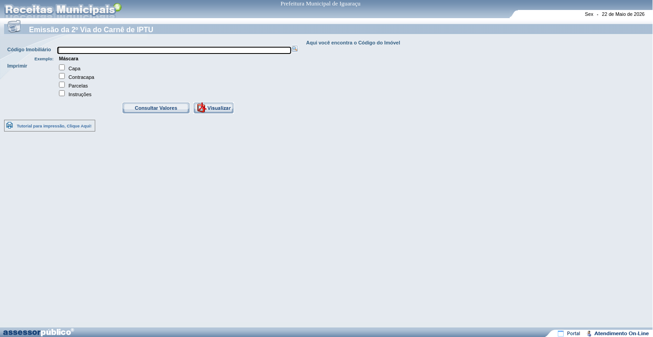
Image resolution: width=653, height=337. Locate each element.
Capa (74, 68)
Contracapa (81, 77)
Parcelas (78, 85)
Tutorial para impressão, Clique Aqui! (54, 126)
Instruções (80, 94)
